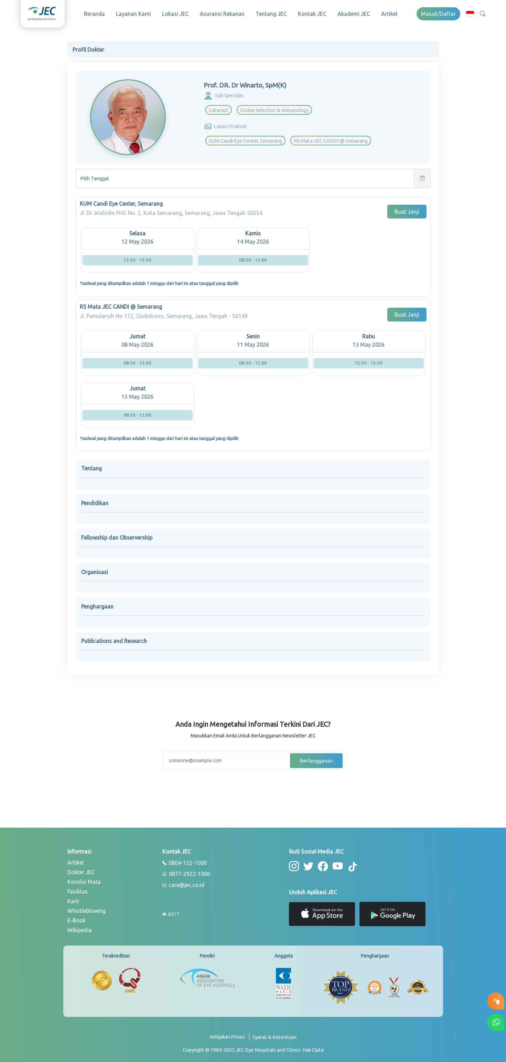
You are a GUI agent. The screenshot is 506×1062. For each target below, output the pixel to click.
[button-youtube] (335, 863)
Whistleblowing (86, 908)
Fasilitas (77, 889)
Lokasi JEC (175, 14)
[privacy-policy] (229, 1037)
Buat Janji (407, 209)
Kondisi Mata (84, 879)
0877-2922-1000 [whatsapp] (186, 872)
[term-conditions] (274, 1037)
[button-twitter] (307, 863)
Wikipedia (79, 928)
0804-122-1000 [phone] (184, 861)
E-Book (76, 918)
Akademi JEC (353, 14)
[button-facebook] (321, 863)
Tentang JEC (271, 14)
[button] (470, 13)
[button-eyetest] (495, 1001)
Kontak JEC (312, 14)
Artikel (389, 14)
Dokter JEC (81, 870)
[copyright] (253, 1047)
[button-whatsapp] (495, 1022)
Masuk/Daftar (438, 14)
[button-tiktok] (349, 864)
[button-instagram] (293, 863)
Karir (73, 899)
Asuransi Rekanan (222, 14)
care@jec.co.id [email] (183, 883)
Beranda (94, 14)
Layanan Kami (133, 14)
